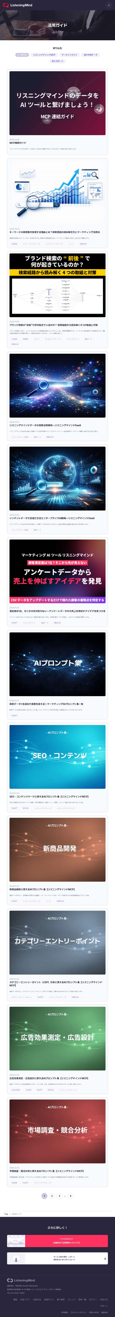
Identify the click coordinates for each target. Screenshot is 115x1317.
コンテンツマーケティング (54, 244)
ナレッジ (71, 1299)
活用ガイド (49, 1299)
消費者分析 (83, 244)
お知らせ (104, 1299)
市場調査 (14, 244)
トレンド (71, 244)
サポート (104, 1306)
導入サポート (57, 61)
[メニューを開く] (109, 5)
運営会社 (104, 1312)
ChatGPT (14, 623)
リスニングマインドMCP (44, 55)
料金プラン (25, 1299)
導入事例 (61, 1299)
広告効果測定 (15, 1090)
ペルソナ (36, 339)
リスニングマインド (72, 339)
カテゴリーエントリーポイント (21, 997)
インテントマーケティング (31, 244)
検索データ (88, 339)
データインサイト (69, 55)
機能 (15, 1299)
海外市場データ (90, 55)
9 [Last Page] (70, 1196)
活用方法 (37, 1299)
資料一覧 (82, 1299)
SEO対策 (26, 808)
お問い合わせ (94, 1312)
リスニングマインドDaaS (19, 437)
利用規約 (64, 1312)
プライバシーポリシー (78, 1312)
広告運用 (14, 339)
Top (6, 1214)
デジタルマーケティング (53, 339)
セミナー (93, 1299)
